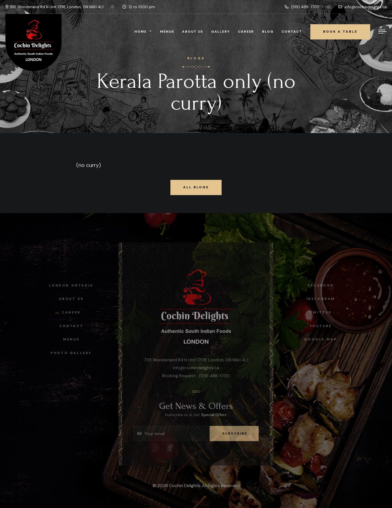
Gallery (220, 31)
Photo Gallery (69, 353)
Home (140, 31)
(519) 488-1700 (302, 6)
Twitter (322, 312)
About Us (192, 31)
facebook (323, 285)
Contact (291, 31)
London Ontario (69, 285)
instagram (322, 299)
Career (246, 31)
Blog (267, 31)
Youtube (322, 326)
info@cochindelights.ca (362, 6)
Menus (167, 31)
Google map (322, 339)
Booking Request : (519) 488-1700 (196, 377)
